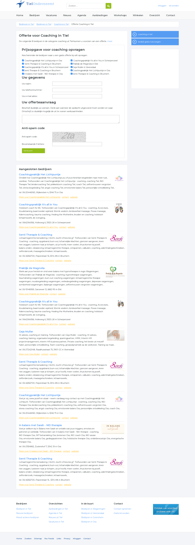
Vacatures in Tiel (56, 522)
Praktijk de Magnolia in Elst (85, 64)
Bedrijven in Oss (88, 522)
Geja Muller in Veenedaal (84, 67)
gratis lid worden (166, 509)
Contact (170, 15)
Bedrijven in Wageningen (93, 509)
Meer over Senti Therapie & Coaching (36, 260)
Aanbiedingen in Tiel (58, 509)
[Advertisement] (155, 69)
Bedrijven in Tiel (50, 6)
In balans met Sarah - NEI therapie (40, 425)
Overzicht (154, 15)
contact (65, 197)
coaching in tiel (145, 34)
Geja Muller (26, 331)
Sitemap (38, 538)
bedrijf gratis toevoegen (149, 42)
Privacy (67, 538)
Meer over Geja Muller (29, 354)
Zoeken (28, 538)
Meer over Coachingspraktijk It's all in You (38, 227)
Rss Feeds (49, 538)
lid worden (174, 5)
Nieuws (67, 15)
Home (19, 15)
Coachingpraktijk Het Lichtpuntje (40, 174)
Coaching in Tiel (61, 24)
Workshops (120, 15)
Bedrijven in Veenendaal (92, 513)
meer (109, 41)
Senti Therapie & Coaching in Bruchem (42, 64)
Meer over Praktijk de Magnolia (33, 294)
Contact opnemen (122, 509)
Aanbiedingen (100, 15)
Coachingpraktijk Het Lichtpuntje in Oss (43, 60)
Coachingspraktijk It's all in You (38, 204)
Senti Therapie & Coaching (35, 234)
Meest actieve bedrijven (27, 517)
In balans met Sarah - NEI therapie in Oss (43, 74)
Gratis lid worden (121, 513)
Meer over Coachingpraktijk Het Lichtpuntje (39, 197)
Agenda (81, 15)
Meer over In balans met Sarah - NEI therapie (40, 451)
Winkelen (138, 15)
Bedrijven (34, 15)
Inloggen (77, 538)
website (74, 197)
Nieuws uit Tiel (55, 517)
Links (59, 538)
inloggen (162, 5)
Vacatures (51, 15)
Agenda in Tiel (55, 513)
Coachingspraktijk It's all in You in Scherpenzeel (95, 60)
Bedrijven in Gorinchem (92, 517)
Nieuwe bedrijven (24, 513)
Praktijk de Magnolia (32, 268)
